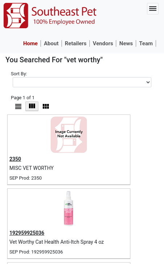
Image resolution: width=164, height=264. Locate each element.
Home (30, 43)
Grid (31, 106)
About (51, 43)
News (126, 43)
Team (146, 43)
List (18, 106)
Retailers (76, 43)
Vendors (103, 43)
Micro (45, 106)
